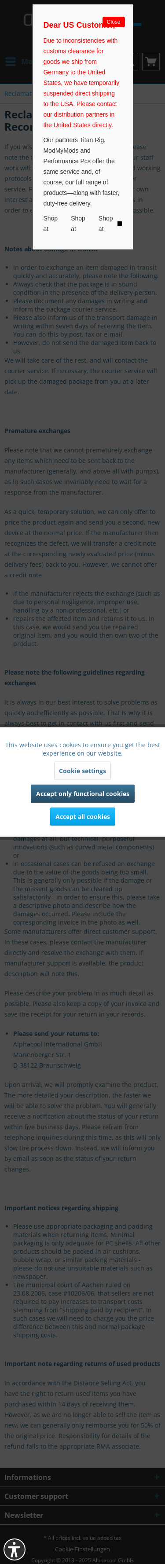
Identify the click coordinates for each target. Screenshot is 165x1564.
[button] (14, 1549)
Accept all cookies (82, 816)
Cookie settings (82, 771)
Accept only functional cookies (82, 793)
